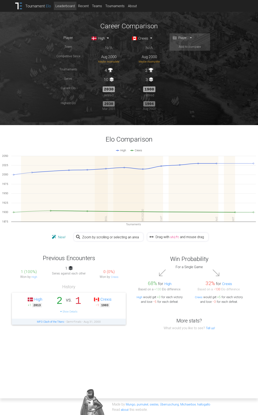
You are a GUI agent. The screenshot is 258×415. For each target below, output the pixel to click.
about (125, 409)
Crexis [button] (141, 38)
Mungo (131, 404)
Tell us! (210, 328)
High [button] (99, 38)
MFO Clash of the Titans (50, 322)
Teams (102, 6)
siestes (156, 404)
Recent (88, 6)
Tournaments (120, 6)
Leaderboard (70, 6)
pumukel (143, 404)
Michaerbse (193, 404)
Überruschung (173, 404)
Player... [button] (181, 38)
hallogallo (211, 404)
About (137, 6)
